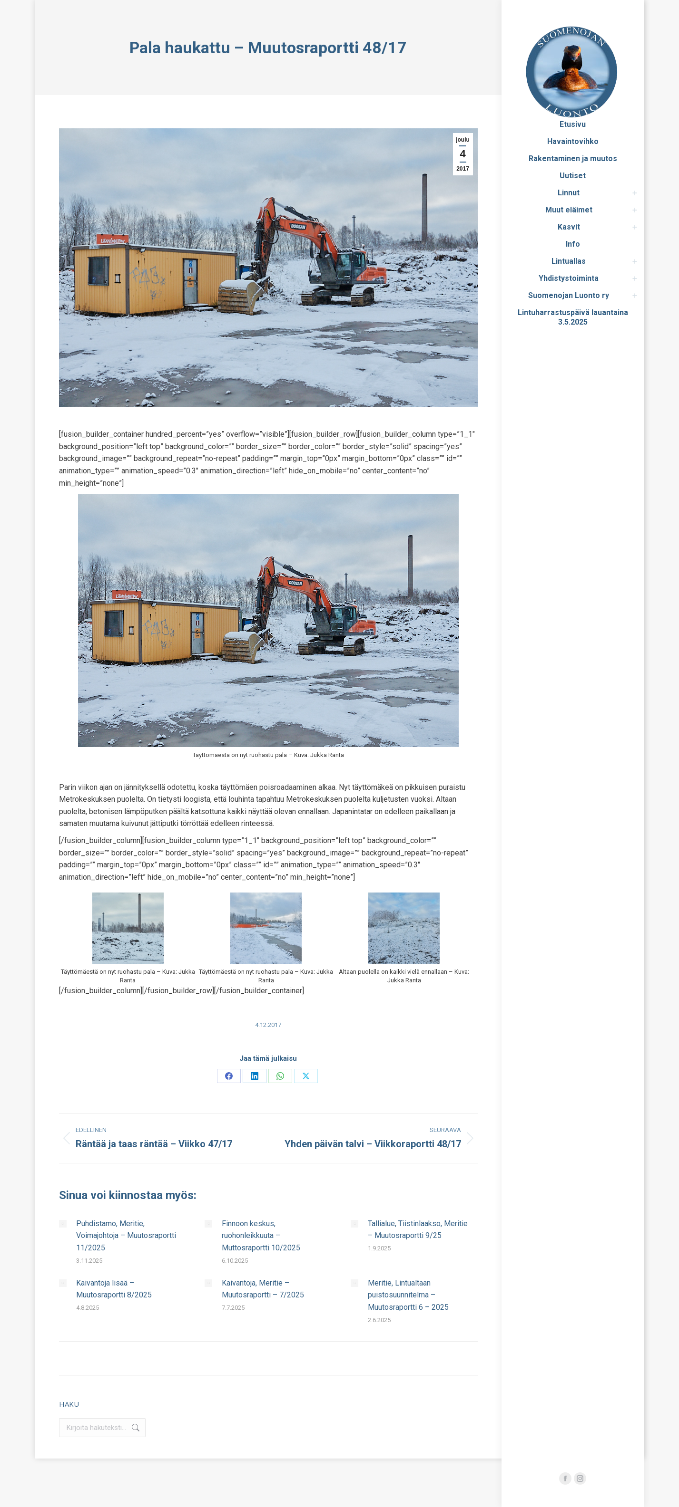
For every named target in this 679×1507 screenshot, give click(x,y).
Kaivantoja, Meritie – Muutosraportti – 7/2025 (263, 1289)
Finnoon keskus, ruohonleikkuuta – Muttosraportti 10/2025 (261, 1235)
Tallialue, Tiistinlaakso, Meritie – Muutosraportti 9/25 (418, 1229)
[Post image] (63, 1224)
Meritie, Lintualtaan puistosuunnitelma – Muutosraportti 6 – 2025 (408, 1295)
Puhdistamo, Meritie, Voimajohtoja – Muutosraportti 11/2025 (126, 1235)
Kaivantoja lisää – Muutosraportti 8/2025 (114, 1289)
